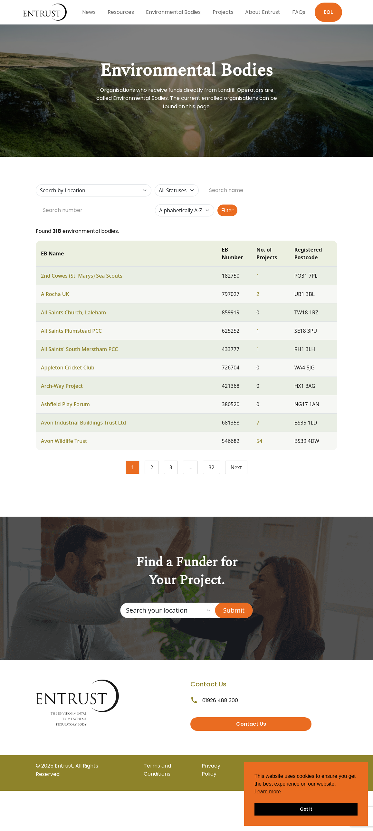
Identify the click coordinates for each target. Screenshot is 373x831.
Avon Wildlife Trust (64, 440)
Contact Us (251, 724)
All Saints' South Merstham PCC (79, 349)
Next (236, 467)
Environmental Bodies (173, 12)
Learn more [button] (267, 791)
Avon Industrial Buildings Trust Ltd (83, 422)
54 (259, 440)
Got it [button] (306, 809)
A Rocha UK (55, 294)
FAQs (298, 12)
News (89, 12)
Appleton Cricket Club (67, 367)
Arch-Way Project (62, 385)
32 (214, 468)
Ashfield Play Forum (65, 404)
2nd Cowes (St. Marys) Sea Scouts (81, 275)
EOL (328, 12)
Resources (121, 12)
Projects (223, 12)
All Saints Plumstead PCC (71, 330)
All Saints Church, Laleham (73, 312)
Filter (227, 210)
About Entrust (262, 12)
